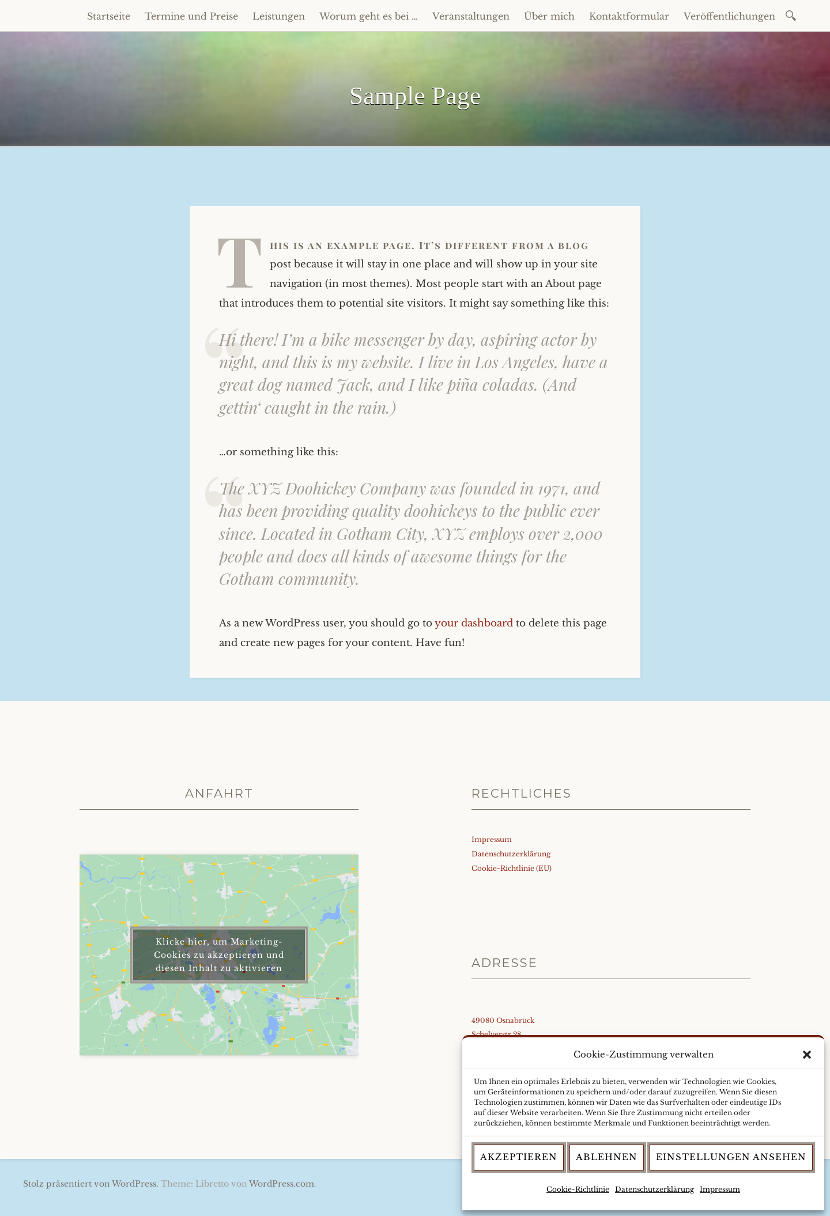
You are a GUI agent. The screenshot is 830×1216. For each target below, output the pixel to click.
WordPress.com (281, 1184)
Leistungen (278, 16)
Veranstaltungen (471, 16)
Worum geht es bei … (368, 16)
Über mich (549, 16)
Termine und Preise (191, 16)
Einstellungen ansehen (731, 1156)
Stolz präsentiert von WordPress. (91, 1184)
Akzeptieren (518, 1156)
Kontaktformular (629, 16)
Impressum (720, 1189)
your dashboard (474, 623)
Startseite (108, 16)
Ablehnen (606, 1156)
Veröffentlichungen (729, 16)
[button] (807, 1054)
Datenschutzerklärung (654, 1189)
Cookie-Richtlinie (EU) (511, 868)
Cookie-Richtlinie (577, 1189)
